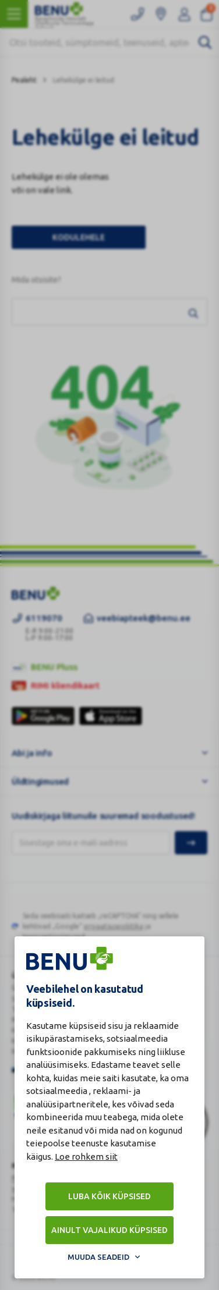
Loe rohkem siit (86, 1156)
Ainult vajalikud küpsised (109, 1230)
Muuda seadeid (98, 1257)
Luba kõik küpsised (109, 1196)
